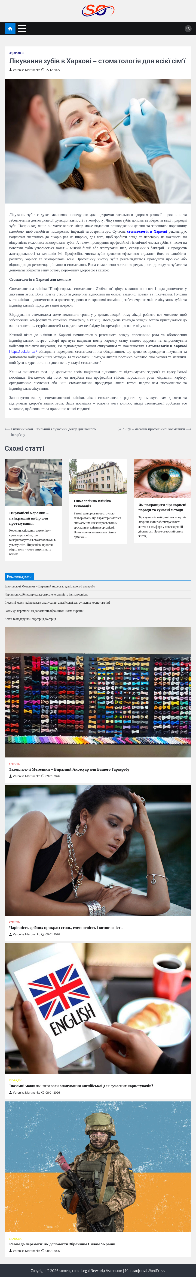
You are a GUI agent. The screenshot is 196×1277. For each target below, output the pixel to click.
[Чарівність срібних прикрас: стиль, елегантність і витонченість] (98, 850)
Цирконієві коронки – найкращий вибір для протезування (29, 518)
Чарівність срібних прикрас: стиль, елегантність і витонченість (46, 594)
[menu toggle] (22, 28)
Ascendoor (114, 1271)
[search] (188, 28)
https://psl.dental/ (23, 351)
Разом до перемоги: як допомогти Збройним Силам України (44, 611)
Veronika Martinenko (24, 70)
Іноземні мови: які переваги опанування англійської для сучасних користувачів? (58, 602)
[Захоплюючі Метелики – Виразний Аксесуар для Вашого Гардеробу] (98, 692)
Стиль (14, 764)
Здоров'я (16, 53)
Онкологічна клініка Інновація (93, 503)
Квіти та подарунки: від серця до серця (30, 619)
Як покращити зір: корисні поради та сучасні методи (162, 510)
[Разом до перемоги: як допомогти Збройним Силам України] (98, 1167)
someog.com (69, 1271)
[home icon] (10, 28)
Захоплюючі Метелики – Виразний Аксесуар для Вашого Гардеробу (50, 586)
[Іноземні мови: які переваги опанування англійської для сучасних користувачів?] (98, 1008)
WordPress (156, 1271)
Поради (15, 1080)
